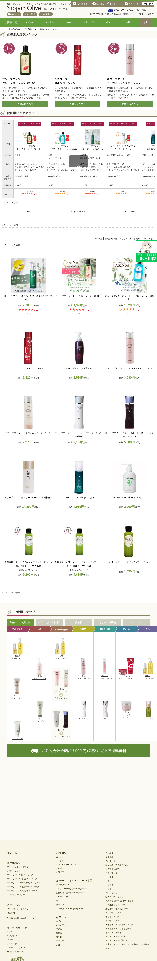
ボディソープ (61, 857)
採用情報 (109, 857)
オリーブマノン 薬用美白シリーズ (22, 891)
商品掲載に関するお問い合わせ (119, 901)
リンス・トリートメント (66, 865)
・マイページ (111, 889)
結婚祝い (60, 933)
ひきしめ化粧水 (78, 211)
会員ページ (110, 881)
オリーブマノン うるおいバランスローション (129, 368)
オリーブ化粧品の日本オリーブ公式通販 (17, 29)
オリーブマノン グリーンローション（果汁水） (78, 296)
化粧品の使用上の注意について (21, 918)
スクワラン (148, 717)
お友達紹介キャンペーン (116, 905)
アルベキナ (12, 944)
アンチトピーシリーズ (17, 894)
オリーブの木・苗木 (18, 927)
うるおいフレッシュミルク (39, 676)
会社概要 (109, 853)
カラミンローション (61, 698)
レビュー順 (148, 238)
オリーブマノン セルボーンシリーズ (23, 887)
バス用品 (49, 22)
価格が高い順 (125, 238)
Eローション (83, 717)
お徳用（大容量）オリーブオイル (71, 892)
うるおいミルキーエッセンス (104, 676)
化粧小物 (11, 913)
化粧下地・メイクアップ (18, 909)
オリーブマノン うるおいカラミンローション (28, 433)
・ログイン (110, 885)
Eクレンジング (17, 738)
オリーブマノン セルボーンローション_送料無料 (28, 497)
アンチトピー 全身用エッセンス (130, 497)
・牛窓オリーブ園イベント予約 (119, 924)
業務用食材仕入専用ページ (117, 909)
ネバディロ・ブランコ (17, 947)
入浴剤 (59, 868)
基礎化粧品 (13, 862)
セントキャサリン (15, 951)
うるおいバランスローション (83, 676)
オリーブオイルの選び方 (116, 940)
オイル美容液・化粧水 (42, 29)
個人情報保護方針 (113, 869)
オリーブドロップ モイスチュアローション (129, 562)
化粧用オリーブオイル (17, 656)
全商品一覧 (11, 22)
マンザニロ (12, 940)
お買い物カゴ (111, 873)
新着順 (137, 238)
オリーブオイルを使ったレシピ (70, 908)
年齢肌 (28, 211)
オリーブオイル (63, 885)
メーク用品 (13, 904)
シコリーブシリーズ (16, 871)
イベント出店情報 (113, 932)
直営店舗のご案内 (113, 913)
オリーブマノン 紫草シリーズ (20, 875)
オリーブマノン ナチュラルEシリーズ (23, 883)
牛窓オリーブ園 (112, 916)
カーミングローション (61, 736)
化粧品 (29, 22)
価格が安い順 (111, 238)
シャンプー (60, 861)
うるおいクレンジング (17, 696)
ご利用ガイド (111, 861)
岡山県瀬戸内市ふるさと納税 (118, 928)
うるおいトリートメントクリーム (126, 713)
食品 (69, 22)
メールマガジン (112, 877)
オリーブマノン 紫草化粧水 (79, 368)
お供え (59, 945)
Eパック (61, 730)
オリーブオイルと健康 (115, 936)
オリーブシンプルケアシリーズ (21, 867)
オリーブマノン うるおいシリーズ (22, 879)
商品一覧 (12, 853)
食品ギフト (61, 904)
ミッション (12, 936)
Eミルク (105, 717)
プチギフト (61, 941)
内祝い (129, 22)
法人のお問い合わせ (114, 897)
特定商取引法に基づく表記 (117, 865)
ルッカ (10, 932)
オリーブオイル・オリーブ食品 (74, 880)
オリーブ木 (89, 22)
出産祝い (60, 929)
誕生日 (59, 937)
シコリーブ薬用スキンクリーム (126, 676)
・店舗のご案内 (112, 920)
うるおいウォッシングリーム (40, 719)
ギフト (109, 22)
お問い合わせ (111, 893)
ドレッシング (62, 896)
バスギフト (61, 872)
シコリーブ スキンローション (28, 368)
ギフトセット (64, 917)
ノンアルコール (129, 211)
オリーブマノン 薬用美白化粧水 (79, 497)
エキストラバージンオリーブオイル (72, 889)
